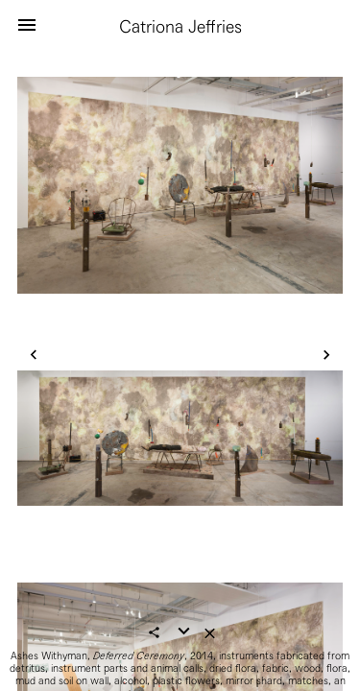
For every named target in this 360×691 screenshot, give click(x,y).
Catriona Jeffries (180, 26)
